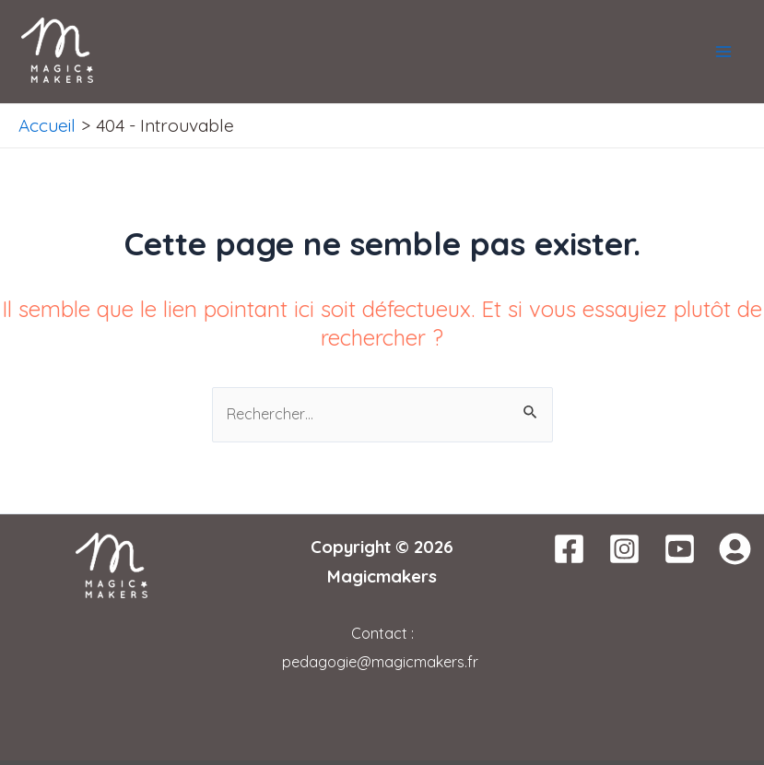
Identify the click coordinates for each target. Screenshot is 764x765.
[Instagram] (624, 549)
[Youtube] (680, 549)
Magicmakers (382, 576)
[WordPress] (735, 549)
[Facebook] (569, 549)
